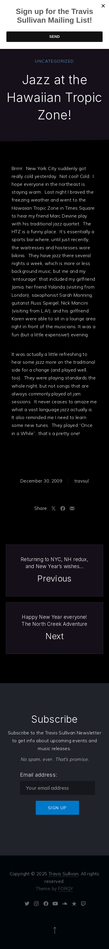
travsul (81, 481)
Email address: (38, 775)
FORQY (65, 888)
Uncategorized (54, 61)
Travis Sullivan (63, 873)
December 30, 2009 (41, 481)
